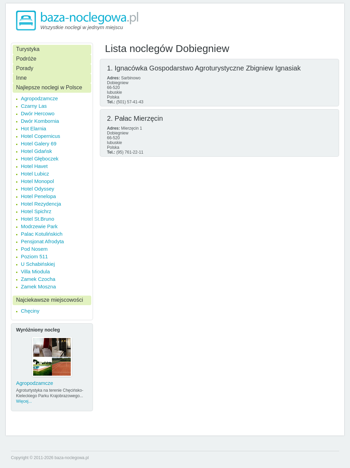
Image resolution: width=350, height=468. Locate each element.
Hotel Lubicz (35, 174)
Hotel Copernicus (40, 136)
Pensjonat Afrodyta (42, 241)
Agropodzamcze (39, 98)
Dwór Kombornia (40, 121)
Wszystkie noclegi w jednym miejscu (81, 27)
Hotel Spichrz (36, 211)
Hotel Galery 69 (38, 143)
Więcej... (24, 401)
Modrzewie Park (39, 226)
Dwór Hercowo (37, 113)
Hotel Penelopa (38, 196)
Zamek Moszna (38, 286)
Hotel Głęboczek (39, 158)
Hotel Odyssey (37, 189)
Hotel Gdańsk (36, 151)
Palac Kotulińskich (42, 234)
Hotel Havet (34, 166)
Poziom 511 (34, 256)
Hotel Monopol (37, 181)
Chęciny (30, 311)
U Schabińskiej (38, 264)
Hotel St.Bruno (37, 219)
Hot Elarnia (33, 128)
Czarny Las (34, 106)
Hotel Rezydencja (41, 204)
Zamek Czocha (38, 279)
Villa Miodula (35, 271)
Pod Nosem (34, 249)
